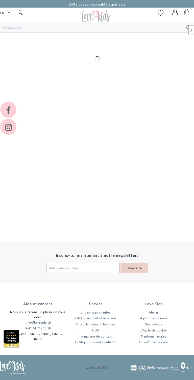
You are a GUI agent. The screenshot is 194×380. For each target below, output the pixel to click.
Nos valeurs (154, 323)
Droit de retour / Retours (95, 323)
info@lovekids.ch (38, 322)
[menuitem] (5, 12)
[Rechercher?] (97, 28)
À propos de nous (153, 317)
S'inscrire (134, 267)
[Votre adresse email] (82, 268)
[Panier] (186, 13)
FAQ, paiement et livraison (95, 317)
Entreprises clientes (96, 312)
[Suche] (20, 13)
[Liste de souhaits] (160, 13)
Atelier (153, 312)
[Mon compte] (173, 13)
